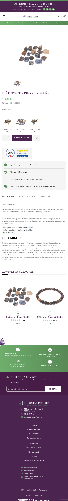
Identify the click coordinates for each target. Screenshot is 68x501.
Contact (34, 425)
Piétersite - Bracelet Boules (50, 316)
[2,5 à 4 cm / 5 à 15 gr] (34, 122)
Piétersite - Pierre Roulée (18, 316)
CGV (22, 490)
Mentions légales (31, 490)
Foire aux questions (34, 438)
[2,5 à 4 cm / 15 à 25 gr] (7, 122)
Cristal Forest (28, 474)
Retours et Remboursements (34, 461)
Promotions (34, 443)
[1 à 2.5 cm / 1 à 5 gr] (20, 122)
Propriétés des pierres (34, 448)
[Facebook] (44, 9)
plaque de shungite (52, 221)
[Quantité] (6, 138)
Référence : (6, 103)
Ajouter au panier (22, 138)
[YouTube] (53, 9)
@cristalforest (29, 471)
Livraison (34, 456)
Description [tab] (8, 196)
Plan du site (43, 490)
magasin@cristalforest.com (33, 417)
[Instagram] (47, 9)
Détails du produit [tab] (27, 196)
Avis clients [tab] (47, 196)
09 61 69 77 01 (29, 414)
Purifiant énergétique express (32, 219)
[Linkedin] (50, 9)
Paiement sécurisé (34, 452)
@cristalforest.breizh (31, 468)
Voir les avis (22, 156)
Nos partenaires (34, 434)
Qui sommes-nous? (34, 429)
